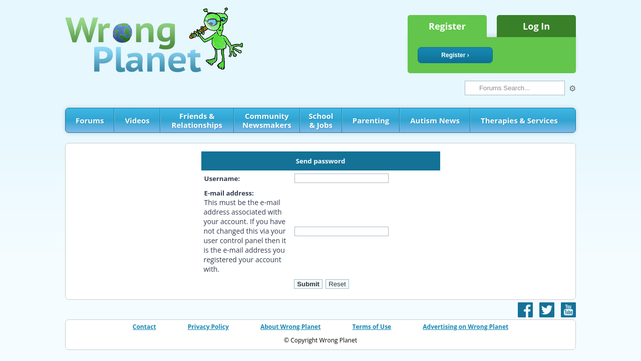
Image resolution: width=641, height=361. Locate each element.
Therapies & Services (519, 120)
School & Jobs (320, 120)
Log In (536, 26)
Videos (137, 120)
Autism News (435, 120)
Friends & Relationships (197, 120)
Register (447, 26)
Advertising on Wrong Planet (465, 326)
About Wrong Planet (290, 326)
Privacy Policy (208, 326)
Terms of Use (372, 326)
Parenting (371, 120)
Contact (144, 326)
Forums (90, 120)
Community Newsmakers (266, 120)
